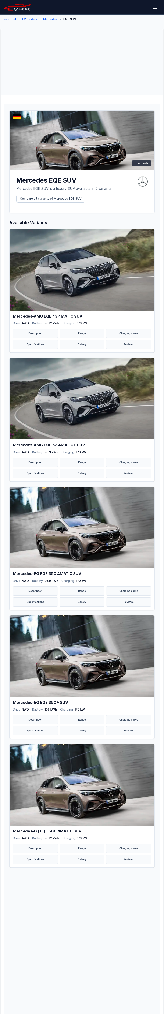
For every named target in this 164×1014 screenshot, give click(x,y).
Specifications (35, 344)
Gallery (82, 344)
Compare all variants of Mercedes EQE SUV (51, 198)
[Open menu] (155, 7)
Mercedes (50, 19)
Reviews (129, 344)
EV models (29, 19)
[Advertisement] (82, 62)
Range (82, 333)
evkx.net (10, 19)
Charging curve (128, 333)
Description (35, 333)
